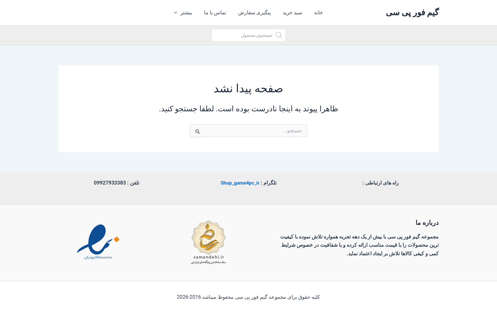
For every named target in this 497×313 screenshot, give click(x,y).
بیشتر (187, 12)
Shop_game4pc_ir (240, 183)
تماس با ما (217, 13)
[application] (181, 12)
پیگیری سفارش (254, 13)
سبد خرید (290, 13)
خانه (314, 13)
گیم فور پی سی (412, 12)
